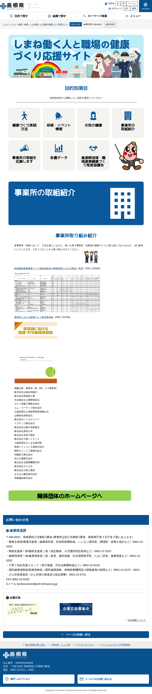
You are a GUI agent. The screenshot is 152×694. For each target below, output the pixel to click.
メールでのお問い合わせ (98, 679)
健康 (20, 24)
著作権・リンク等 (61, 645)
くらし (13, 24)
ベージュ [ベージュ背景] (132, 3)
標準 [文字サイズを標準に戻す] (134, 8)
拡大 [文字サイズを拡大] (127, 8)
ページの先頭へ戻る (78, 634)
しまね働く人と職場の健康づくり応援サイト (49, 24)
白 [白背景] (118, 3)
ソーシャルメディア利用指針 (115, 645)
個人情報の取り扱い (35, 645)
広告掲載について (137, 620)
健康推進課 (110, 24)
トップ (6, 24)
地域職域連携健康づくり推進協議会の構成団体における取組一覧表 (48, 268)
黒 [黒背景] (124, 3)
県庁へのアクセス (20, 679)
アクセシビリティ (85, 645)
